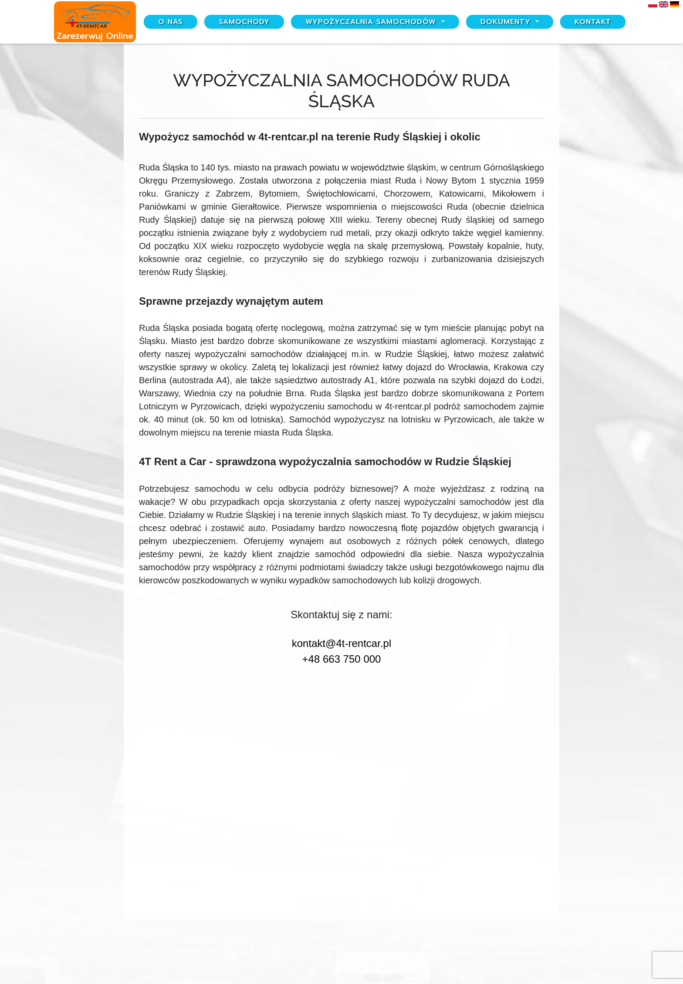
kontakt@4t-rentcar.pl (341, 643)
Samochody (244, 22)
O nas (170, 22)
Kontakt (593, 22)
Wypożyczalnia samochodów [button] (372, 22)
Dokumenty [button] (507, 22)
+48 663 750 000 (341, 659)
